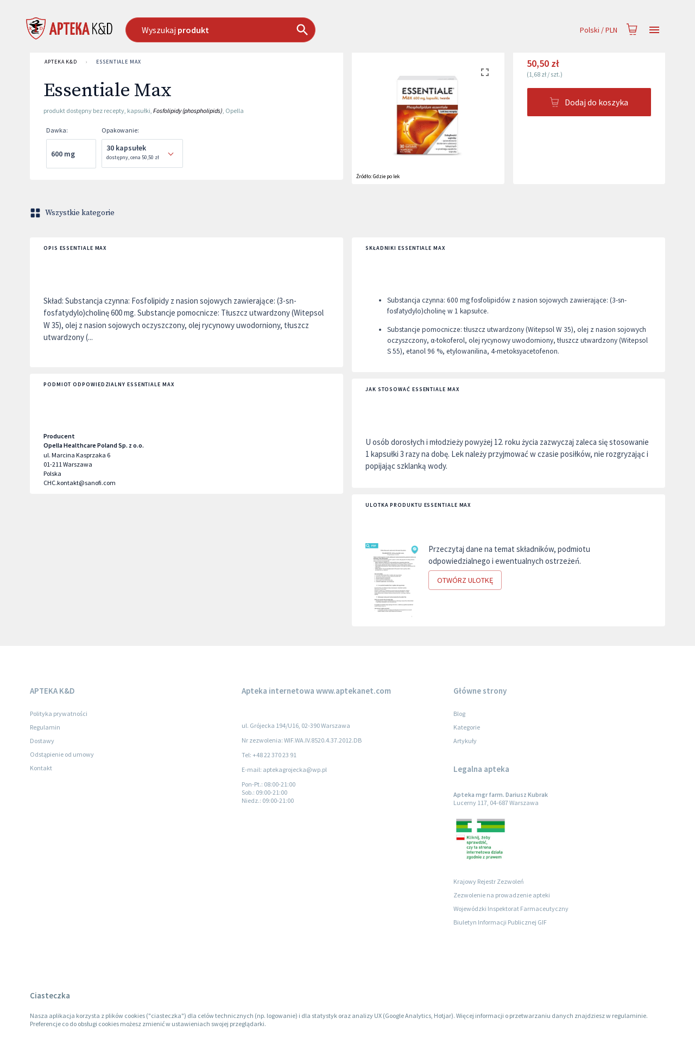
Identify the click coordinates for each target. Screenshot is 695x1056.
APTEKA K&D (60, 62)
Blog (459, 713)
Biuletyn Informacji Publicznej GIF (500, 922)
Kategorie (466, 727)
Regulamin (45, 727)
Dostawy (42, 741)
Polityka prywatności (58, 713)
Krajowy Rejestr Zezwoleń (488, 881)
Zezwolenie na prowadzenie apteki (501, 895)
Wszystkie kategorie (73, 213)
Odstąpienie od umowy (62, 754)
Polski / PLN (599, 30)
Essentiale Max (119, 62)
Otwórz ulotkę (465, 580)
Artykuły (465, 741)
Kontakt (41, 768)
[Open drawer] (654, 30)
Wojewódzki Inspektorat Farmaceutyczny (510, 908)
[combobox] (276, 29)
